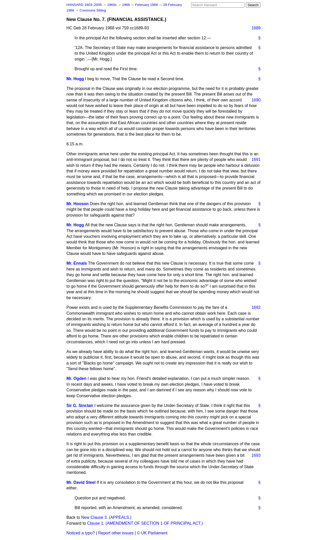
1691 (256, 159)
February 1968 (147, 5)
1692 (256, 307)
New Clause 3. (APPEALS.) (106, 517)
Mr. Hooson (77, 204)
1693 (256, 455)
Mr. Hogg (75, 79)
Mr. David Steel (81, 482)
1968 (126, 5)
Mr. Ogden (76, 378)
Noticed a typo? (80, 533)
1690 (256, 100)
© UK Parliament (152, 533)
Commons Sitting (92, 10)
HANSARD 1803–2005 (84, 5)
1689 (256, 28)
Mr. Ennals (76, 263)
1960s (112, 5)
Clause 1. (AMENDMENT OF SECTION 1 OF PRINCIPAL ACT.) (145, 523)
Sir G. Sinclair (79, 405)
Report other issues (116, 533)
